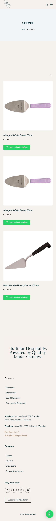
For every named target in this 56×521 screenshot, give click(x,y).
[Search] (47, 5)
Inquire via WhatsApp (16, 147)
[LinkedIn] (14, 490)
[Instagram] (20, 490)
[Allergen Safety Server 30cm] (28, 105)
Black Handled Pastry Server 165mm (21, 285)
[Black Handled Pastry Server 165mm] (28, 256)
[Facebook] (7, 490)
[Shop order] (50, 76)
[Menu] (51, 4)
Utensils (7, 139)
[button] (49, 514)
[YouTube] (27, 490)
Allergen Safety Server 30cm (18, 135)
